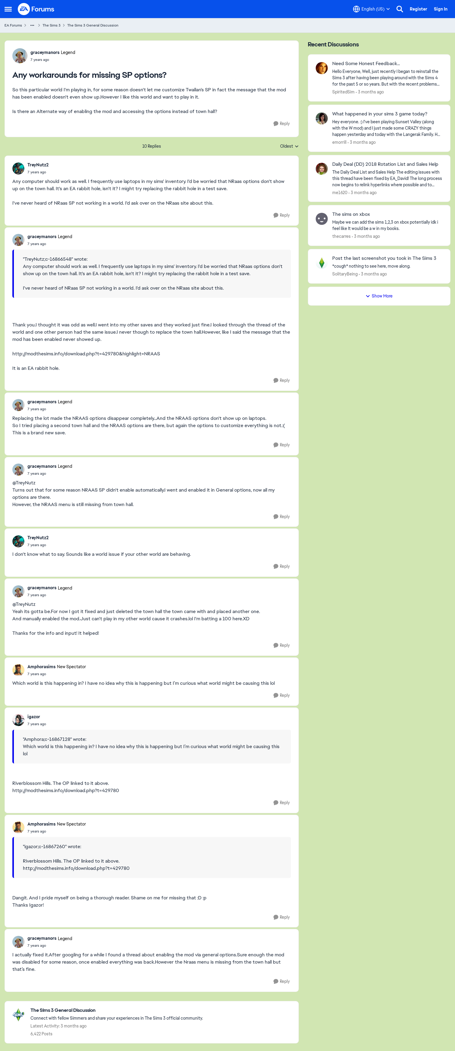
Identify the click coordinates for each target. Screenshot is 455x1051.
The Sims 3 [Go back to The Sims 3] (52, 25)
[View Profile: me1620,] (322, 169)
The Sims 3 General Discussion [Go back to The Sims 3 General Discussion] (92, 25)
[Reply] (281, 124)
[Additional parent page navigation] (32, 25)
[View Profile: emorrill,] (322, 118)
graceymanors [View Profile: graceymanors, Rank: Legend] (44, 52)
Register (418, 9)
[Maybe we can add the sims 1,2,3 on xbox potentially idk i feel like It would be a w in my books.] (387, 225)
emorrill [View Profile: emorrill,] (339, 142)
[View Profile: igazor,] (18, 720)
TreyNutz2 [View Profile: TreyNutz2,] (38, 165)
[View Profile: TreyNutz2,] (18, 168)
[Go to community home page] (36, 9)
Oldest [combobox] (289, 146)
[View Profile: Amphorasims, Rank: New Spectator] (18, 670)
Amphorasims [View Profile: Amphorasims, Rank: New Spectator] (41, 666)
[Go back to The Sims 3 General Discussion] (116, 1010)
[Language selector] (371, 9)
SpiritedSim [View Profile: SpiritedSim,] (343, 92)
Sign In (440, 9)
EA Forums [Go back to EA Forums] (13, 25)
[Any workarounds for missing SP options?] (38, 172)
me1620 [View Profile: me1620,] (339, 192)
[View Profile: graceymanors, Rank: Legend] (19, 55)
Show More (379, 296)
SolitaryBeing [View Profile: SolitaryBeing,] (345, 274)
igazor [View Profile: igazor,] (33, 716)
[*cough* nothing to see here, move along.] (387, 266)
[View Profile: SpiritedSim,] (322, 68)
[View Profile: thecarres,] (322, 219)
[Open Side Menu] (8, 9)
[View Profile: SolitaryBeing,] (322, 263)
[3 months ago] (370, 92)
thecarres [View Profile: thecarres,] (341, 236)
